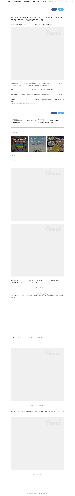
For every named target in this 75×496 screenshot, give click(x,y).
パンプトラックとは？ (37, 342)
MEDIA (60, 1)
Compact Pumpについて (37, 287)
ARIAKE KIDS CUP (17, 1)
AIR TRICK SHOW (36, 1)
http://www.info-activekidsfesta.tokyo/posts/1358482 (23, 103)
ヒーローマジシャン (37, 474)
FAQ (66, 1)
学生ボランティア (52, 1)
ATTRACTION (27, 1)
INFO (9, 1)
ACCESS (44, 1)
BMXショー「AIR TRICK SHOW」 (37, 405)
